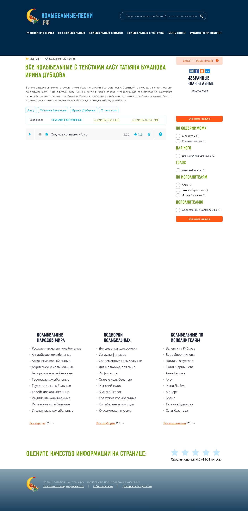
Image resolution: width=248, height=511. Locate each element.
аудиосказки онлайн (205, 32)
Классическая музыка (115, 410)
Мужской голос (110, 392)
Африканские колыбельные (53, 367)
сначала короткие (145, 119)
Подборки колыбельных (117, 337)
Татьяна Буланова (53, 110)
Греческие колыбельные (50, 379)
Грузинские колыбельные (51, 385)
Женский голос (110, 385)
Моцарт (171, 392)
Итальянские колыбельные (52, 410)
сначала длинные (106, 119)
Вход (186, 61)
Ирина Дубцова (83, 110)
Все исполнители (177, 423)
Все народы (39, 423)
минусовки (177, 32)
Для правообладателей (137, 486)
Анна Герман (175, 373)
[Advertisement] (199, 265)
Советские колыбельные (117, 398)
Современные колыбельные (120, 361)
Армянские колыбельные (51, 361)
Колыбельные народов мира (51, 337)
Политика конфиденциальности (63, 486)
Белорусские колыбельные (52, 373)
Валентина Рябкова (180, 348)
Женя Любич (175, 385)
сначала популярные (66, 119)
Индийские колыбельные (51, 398)
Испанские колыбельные (51, 404)
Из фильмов (108, 373)
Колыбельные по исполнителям (187, 337)
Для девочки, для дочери (118, 348)
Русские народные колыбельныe (57, 348)
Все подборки (108, 423)
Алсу (30, 110)
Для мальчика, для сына (117, 367)
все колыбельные (71, 32)
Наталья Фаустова (179, 361)
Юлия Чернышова (180, 367)
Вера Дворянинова (180, 354)
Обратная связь (103, 486)
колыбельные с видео (106, 32)
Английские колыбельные (51, 354)
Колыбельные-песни (67, 16)
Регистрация (207, 60)
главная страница (40, 32)
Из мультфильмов (112, 354)
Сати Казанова (177, 410)
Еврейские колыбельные (51, 392)
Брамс (170, 398)
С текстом (109, 110)
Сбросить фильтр (199, 118)
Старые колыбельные (115, 379)
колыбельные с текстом (145, 32)
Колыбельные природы (116, 404)
